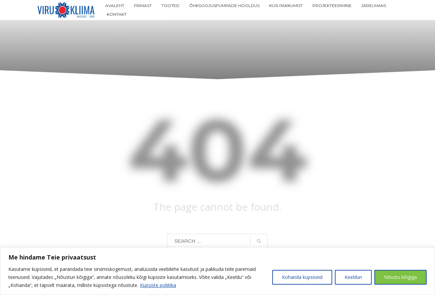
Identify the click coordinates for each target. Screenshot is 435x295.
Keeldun (353, 277)
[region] (217, 271)
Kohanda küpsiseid (302, 277)
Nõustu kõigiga (400, 277)
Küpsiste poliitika (158, 285)
